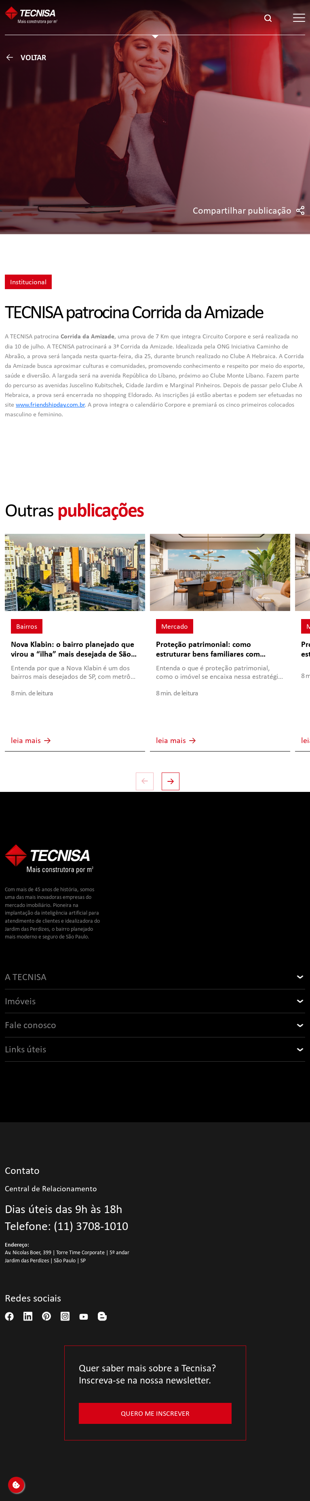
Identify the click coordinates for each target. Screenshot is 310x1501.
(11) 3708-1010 (91, 1226)
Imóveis (20, 1001)
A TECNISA (25, 977)
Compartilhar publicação (249, 210)
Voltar (25, 57)
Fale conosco (30, 1025)
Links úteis (25, 1049)
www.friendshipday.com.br (50, 404)
